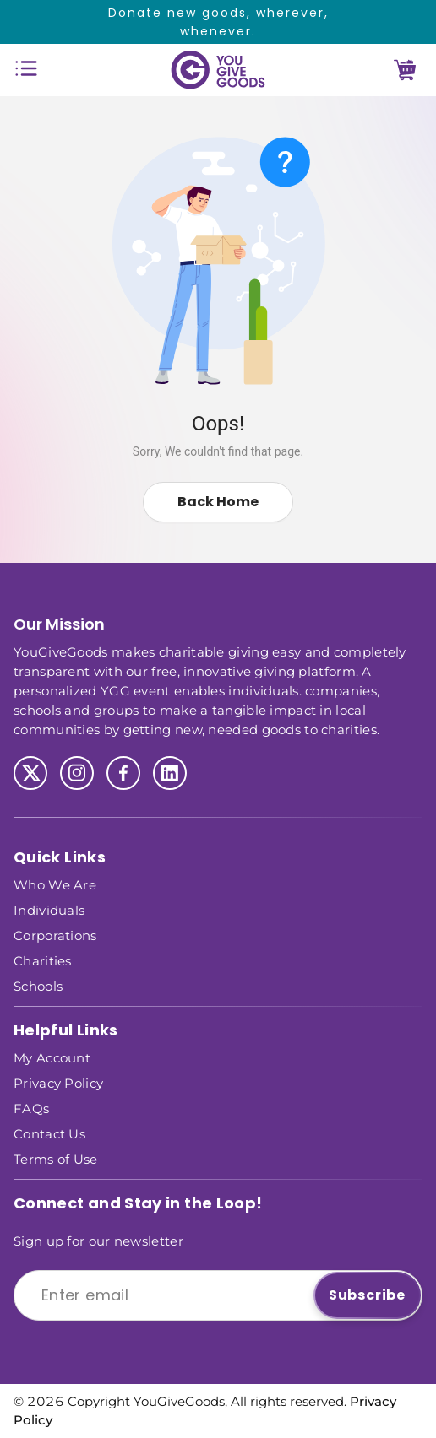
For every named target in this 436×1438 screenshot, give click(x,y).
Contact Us (49, 1133)
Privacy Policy (58, 1082)
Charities (43, 960)
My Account (52, 1057)
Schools (38, 985)
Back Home (218, 501)
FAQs (31, 1108)
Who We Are (55, 884)
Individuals (49, 909)
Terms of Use (56, 1158)
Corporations (55, 935)
